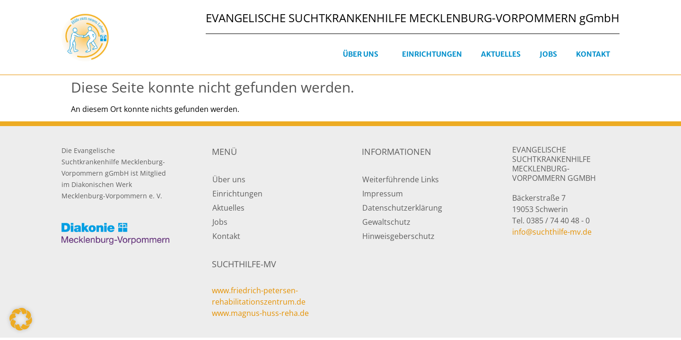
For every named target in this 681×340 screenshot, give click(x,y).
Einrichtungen (432, 54)
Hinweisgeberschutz (398, 236)
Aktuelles (501, 54)
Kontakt (593, 54)
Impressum (382, 193)
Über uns (363, 54)
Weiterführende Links (400, 179)
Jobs (548, 54)
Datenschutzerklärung (402, 208)
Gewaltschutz (386, 222)
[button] (21, 319)
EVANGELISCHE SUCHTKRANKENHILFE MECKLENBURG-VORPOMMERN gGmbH (413, 18)
